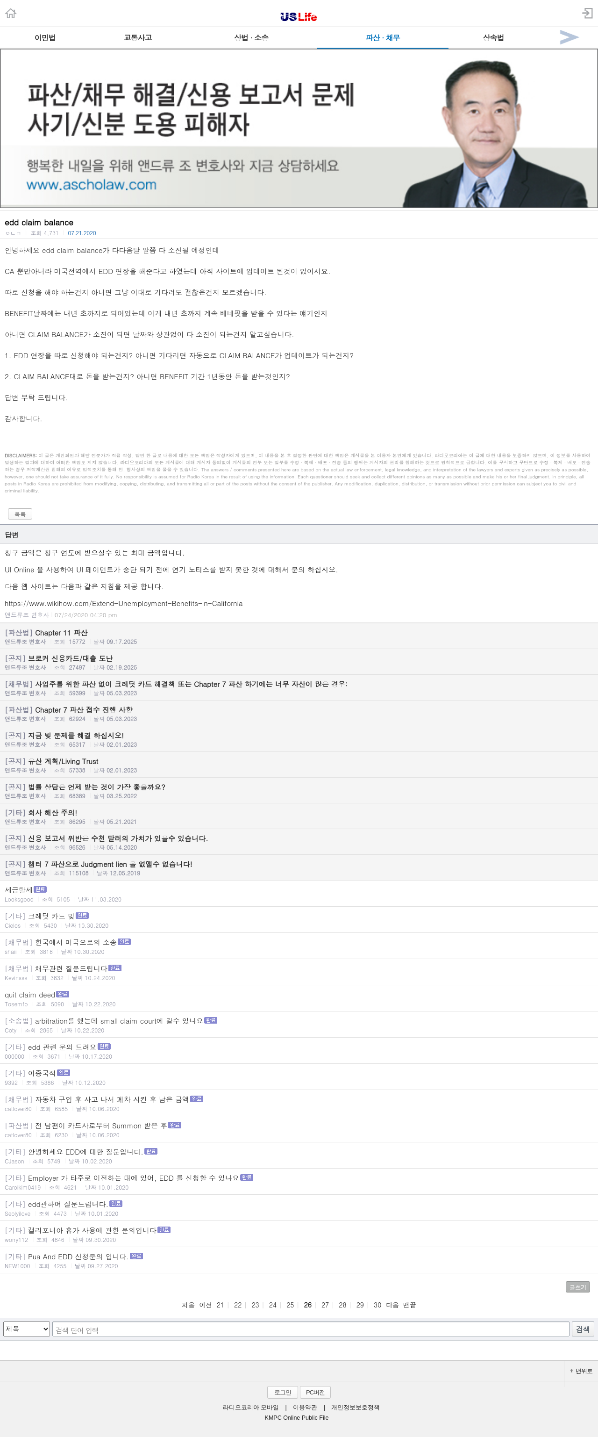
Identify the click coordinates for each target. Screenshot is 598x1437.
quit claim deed (299, 998)
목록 (20, 514)
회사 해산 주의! (299, 816)
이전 (205, 1304)
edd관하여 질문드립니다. (299, 1208)
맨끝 (409, 1304)
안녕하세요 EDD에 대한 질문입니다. (299, 1156)
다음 (392, 1304)
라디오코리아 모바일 (251, 1407)
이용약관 (305, 1407)
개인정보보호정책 (355, 1407)
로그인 (282, 1392)
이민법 (45, 37)
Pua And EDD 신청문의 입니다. (299, 1260)
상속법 (493, 37)
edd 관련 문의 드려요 (299, 1051)
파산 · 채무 (383, 37)
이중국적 (299, 1077)
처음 (188, 1304)
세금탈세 (299, 894)
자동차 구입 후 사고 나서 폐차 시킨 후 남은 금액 (299, 1103)
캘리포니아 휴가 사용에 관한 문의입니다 (299, 1234)
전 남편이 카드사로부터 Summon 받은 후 (299, 1129)
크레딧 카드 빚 (299, 920)
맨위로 (581, 1370)
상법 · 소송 (251, 37)
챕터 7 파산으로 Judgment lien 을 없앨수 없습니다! (299, 868)
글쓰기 (578, 1287)
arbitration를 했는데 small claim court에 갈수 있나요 (299, 1025)
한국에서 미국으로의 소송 (299, 946)
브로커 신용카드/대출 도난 (299, 662)
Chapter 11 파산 (299, 636)
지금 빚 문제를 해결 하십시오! (299, 739)
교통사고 (137, 37)
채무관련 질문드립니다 (299, 972)
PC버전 (315, 1392)
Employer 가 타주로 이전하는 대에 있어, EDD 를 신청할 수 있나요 (299, 1182)
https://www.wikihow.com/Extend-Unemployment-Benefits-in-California (124, 603)
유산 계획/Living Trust (299, 765)
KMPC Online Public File (297, 1418)
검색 (583, 1329)
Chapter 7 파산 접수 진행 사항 (299, 713)
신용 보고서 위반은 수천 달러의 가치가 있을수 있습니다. (299, 842)
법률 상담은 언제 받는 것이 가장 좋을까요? (299, 791)
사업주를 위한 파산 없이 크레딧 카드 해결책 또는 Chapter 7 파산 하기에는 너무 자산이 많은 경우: (299, 688)
